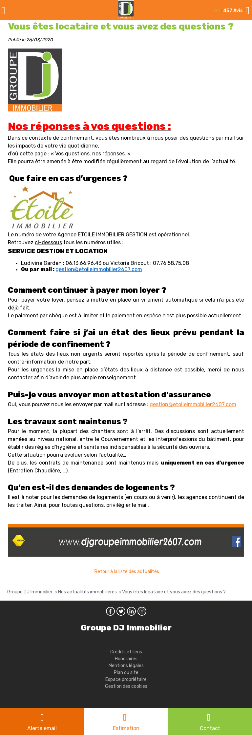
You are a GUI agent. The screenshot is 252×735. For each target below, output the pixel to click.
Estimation (126, 728)
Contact (210, 728)
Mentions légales (126, 665)
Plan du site (126, 672)
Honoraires (126, 659)
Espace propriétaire (126, 679)
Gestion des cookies (126, 686)
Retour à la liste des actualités (126, 571)
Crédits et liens (126, 652)
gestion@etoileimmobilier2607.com (98, 269)
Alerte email (42, 728)
